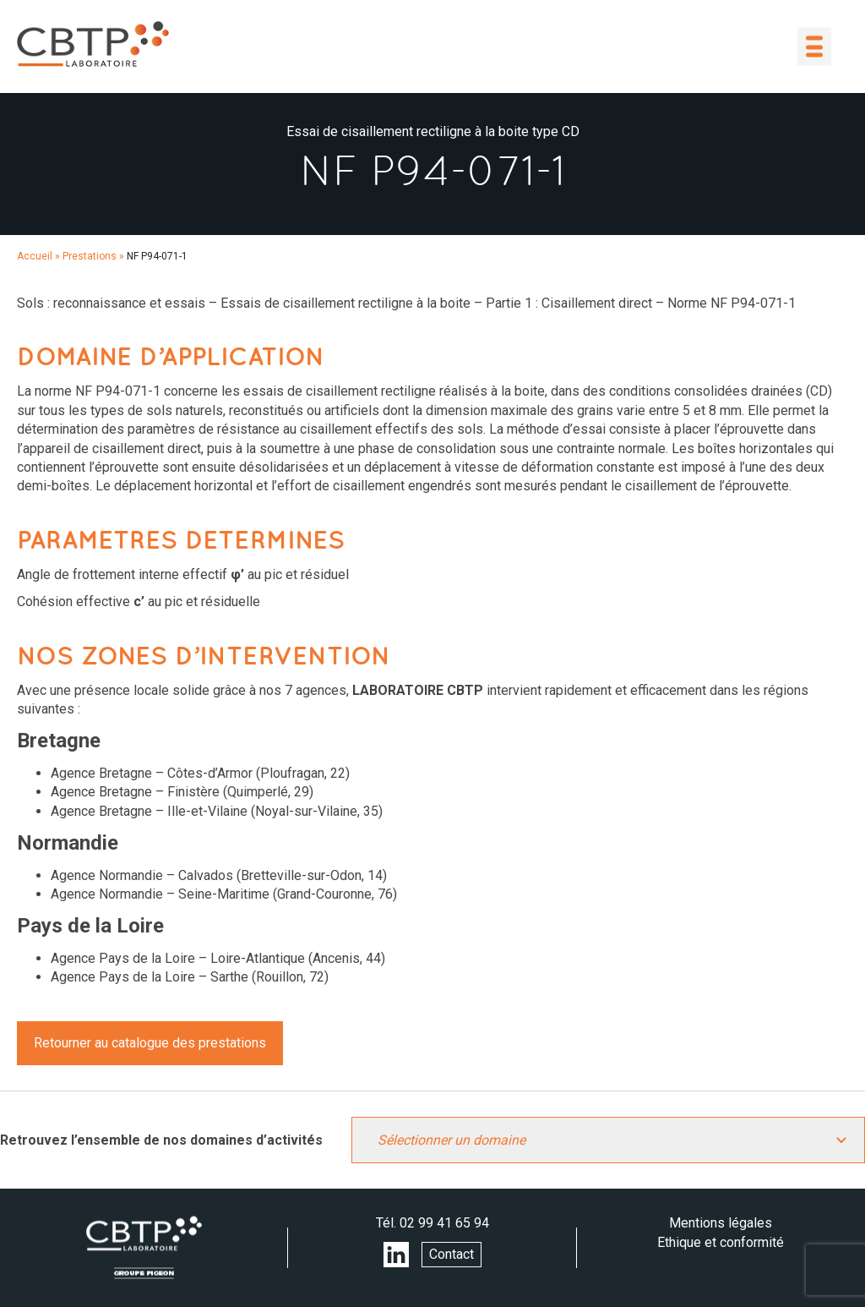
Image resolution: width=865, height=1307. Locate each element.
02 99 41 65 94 (444, 1223)
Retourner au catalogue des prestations (150, 1043)
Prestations (90, 256)
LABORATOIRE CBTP (93, 44)
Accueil (34, 256)
